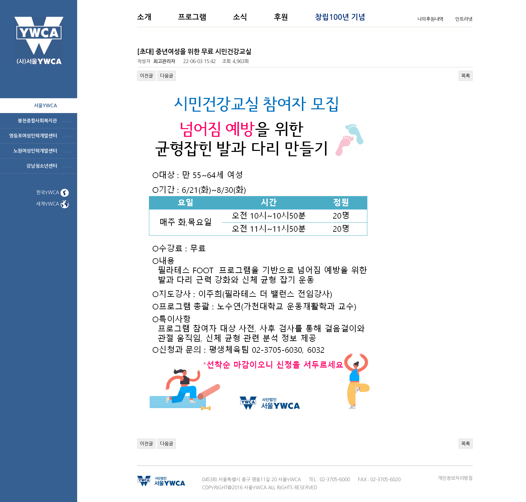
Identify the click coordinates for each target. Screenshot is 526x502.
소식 (240, 17)
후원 (281, 17)
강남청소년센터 (42, 166)
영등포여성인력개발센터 (33, 135)
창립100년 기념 (340, 17)
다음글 (166, 75)
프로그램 (192, 17)
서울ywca (45, 105)
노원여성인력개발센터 (35, 151)
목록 (465, 75)
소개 (144, 17)
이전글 (146, 75)
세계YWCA (52, 204)
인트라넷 (464, 19)
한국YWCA (52, 192)
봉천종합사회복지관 (37, 120)
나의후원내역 (430, 19)
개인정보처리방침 (455, 478)
